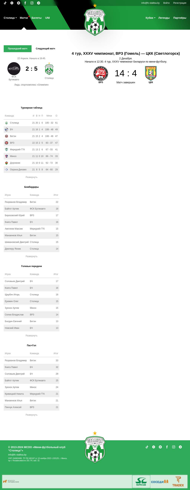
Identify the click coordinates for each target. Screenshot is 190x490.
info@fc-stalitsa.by (150, 3)
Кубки (149, 17)
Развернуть (31, 177)
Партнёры (179, 17)
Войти (166, 3)
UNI (47, 17)
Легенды (164, 17)
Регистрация (179, 3)
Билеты (37, 17)
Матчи (24, 17)
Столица (9, 17)
